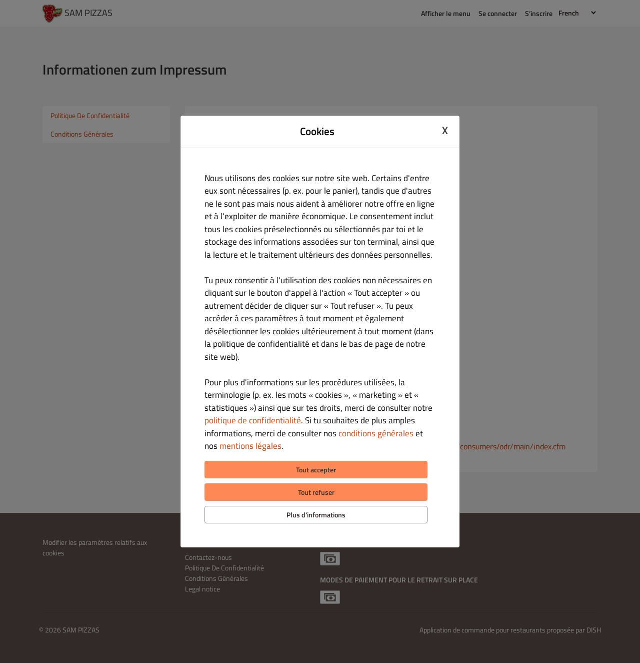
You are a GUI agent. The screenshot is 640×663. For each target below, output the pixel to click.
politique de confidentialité (252, 420)
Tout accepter (316, 469)
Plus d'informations (316, 514)
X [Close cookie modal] (445, 130)
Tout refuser (316, 492)
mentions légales (251, 445)
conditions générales (376, 433)
